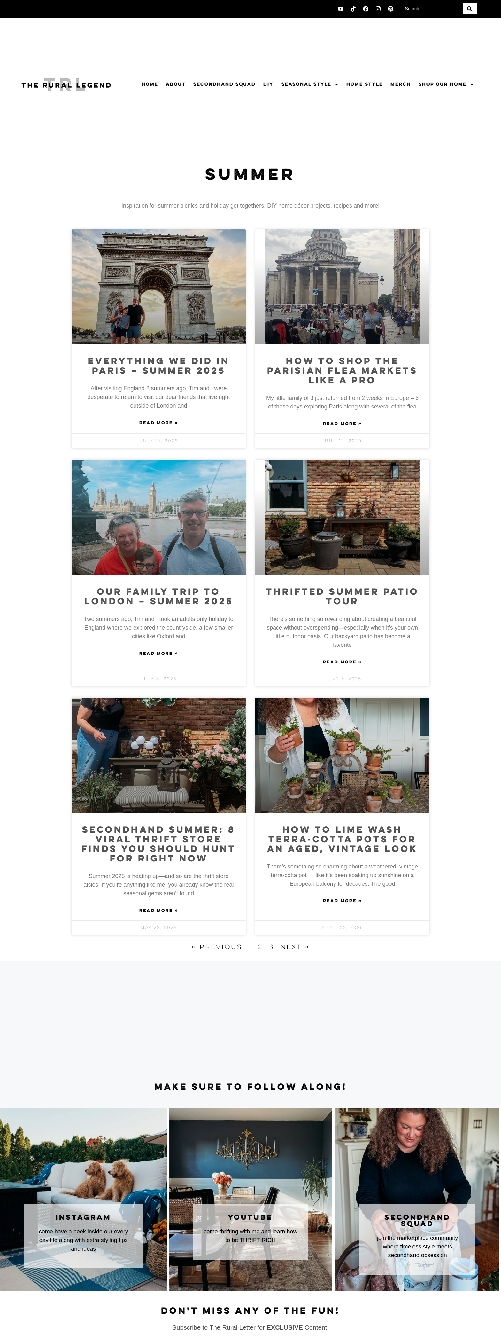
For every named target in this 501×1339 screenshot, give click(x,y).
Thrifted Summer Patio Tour (342, 597)
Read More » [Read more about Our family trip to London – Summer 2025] (158, 654)
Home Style (364, 84)
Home (150, 84)
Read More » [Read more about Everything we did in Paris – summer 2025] (158, 423)
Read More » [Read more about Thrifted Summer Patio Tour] (342, 662)
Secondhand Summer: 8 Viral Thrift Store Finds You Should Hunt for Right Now (158, 844)
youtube (250, 1217)
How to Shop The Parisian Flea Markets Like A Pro (342, 371)
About (176, 84)
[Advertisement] (250, 1022)
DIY (268, 84)
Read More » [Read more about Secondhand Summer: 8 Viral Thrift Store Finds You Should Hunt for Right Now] (158, 911)
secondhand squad (417, 1221)
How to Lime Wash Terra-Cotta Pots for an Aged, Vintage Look (342, 839)
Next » (295, 947)
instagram (83, 1217)
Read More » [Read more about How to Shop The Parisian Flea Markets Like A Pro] (342, 424)
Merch (400, 84)
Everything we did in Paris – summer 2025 (159, 366)
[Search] (470, 8)
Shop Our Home (446, 84)
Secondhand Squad (224, 84)
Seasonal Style (310, 84)
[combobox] (432, 8)
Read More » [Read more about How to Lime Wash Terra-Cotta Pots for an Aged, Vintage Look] (342, 901)
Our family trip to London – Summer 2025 (158, 597)
